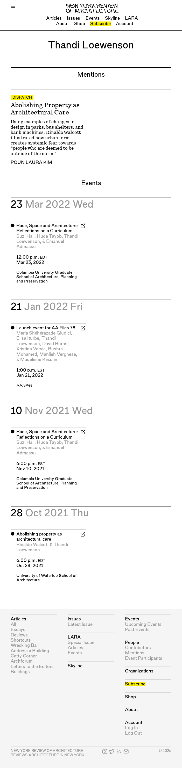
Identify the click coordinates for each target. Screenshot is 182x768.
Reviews (19, 635)
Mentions (134, 653)
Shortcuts (21, 640)
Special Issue (81, 642)
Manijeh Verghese (57, 354)
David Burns (54, 344)
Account (124, 23)
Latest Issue (80, 624)
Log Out (133, 733)
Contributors (138, 648)
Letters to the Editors (32, 666)
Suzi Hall (25, 236)
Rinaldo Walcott (32, 544)
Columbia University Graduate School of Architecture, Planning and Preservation (46, 277)
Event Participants (143, 658)
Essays (18, 629)
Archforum (22, 661)
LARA (131, 18)
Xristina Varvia (31, 349)
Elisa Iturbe (27, 338)
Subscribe (100, 23)
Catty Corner (24, 656)
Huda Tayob (49, 236)
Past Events (137, 629)
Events (93, 18)
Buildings (20, 672)
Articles (54, 18)
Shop (79, 23)
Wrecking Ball (25, 645)
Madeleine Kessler (38, 359)
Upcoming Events (143, 624)
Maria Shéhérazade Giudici (43, 333)
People (132, 642)
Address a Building (30, 651)
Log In (131, 728)
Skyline (112, 18)
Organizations (139, 671)
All (13, 624)
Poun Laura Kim (31, 162)
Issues (73, 18)
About (62, 23)
